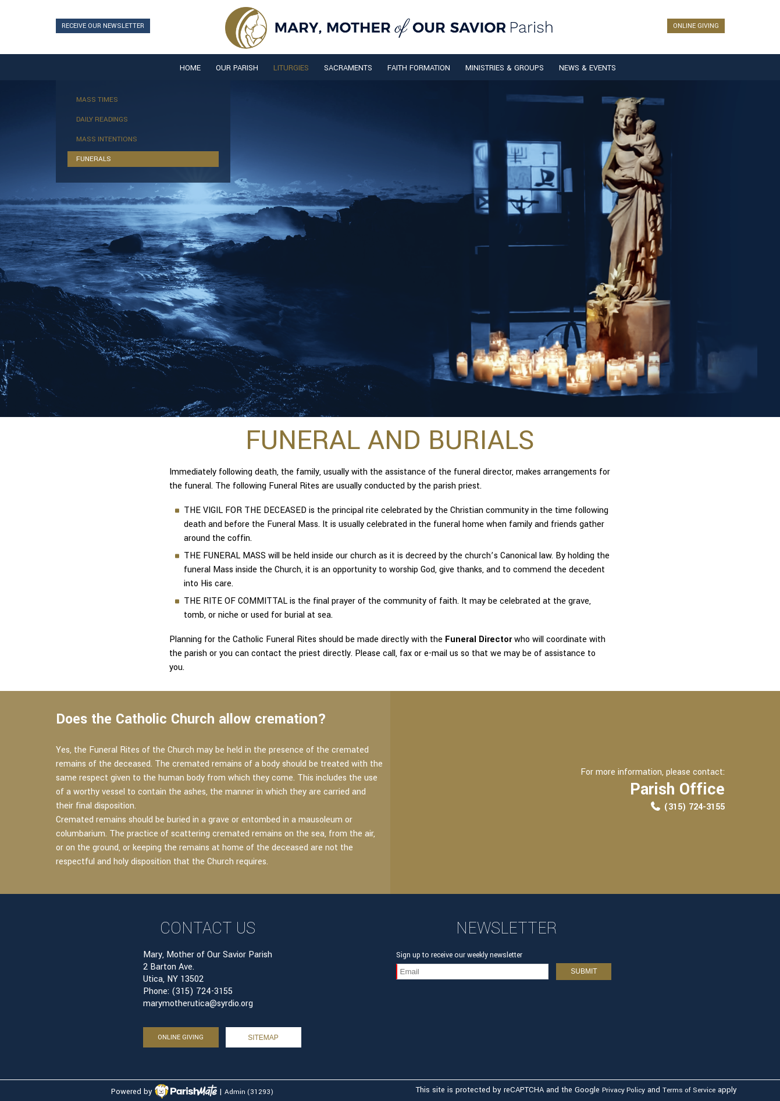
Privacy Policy (623, 1090)
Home (190, 68)
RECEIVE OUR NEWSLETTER (103, 26)
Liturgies (291, 68)
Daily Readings (102, 119)
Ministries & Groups (504, 68)
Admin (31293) (249, 1092)
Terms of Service (689, 1090)
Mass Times (97, 100)
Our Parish (237, 68)
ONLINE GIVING (696, 26)
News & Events (587, 68)
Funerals (93, 159)
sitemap (263, 1038)
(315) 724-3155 (687, 807)
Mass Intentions (106, 139)
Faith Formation (418, 68)
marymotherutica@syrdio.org (198, 1003)
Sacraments (348, 68)
